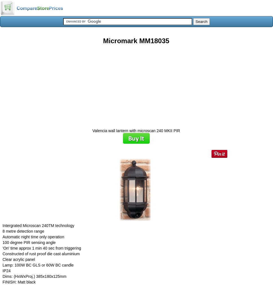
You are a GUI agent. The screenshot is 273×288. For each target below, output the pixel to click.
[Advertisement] (136, 84)
